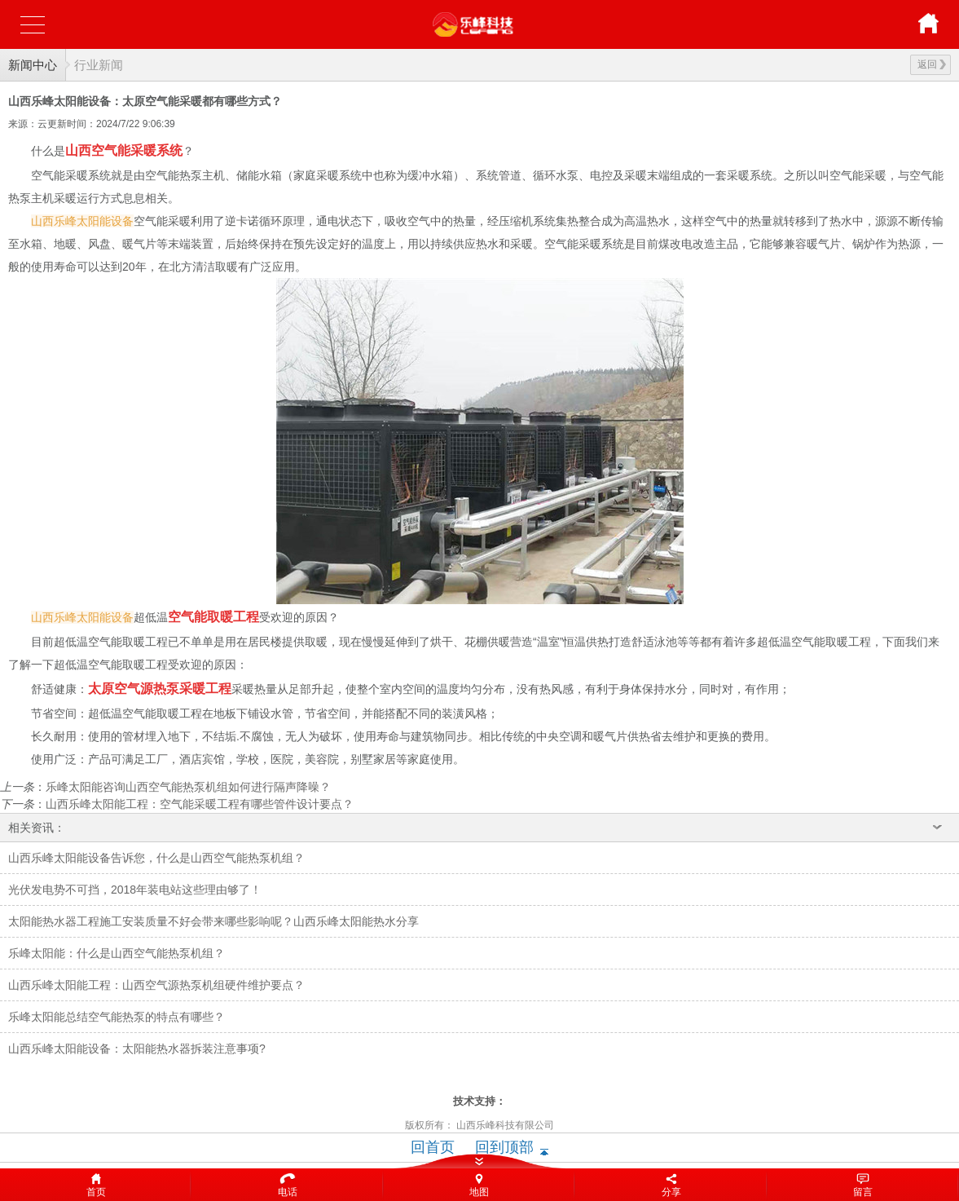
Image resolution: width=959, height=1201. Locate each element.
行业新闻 (98, 65)
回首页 (433, 1147)
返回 (931, 64)
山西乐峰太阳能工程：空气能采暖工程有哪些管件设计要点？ (200, 803)
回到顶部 (504, 1147)
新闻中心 (32, 65)
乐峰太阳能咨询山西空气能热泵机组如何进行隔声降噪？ (188, 786)
